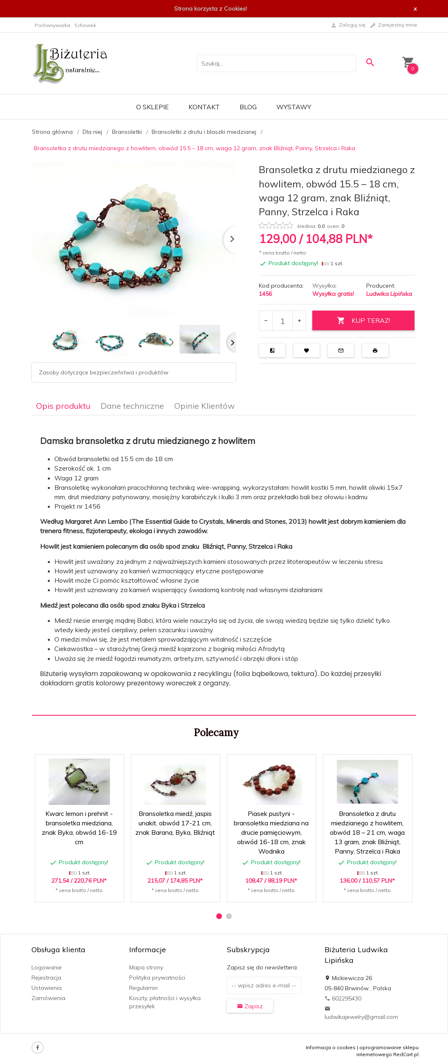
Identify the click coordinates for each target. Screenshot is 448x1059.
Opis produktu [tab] (63, 406)
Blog (248, 107)
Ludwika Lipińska (389, 293)
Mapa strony (146, 967)
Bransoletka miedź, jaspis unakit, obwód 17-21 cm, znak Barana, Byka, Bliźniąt (175, 822)
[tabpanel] (224, 565)
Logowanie (46, 967)
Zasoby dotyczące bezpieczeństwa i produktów (103, 372)
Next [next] (231, 342)
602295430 (343, 998)
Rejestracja (46, 977)
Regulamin (143, 987)
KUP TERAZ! (363, 320)
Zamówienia (48, 998)
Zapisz (250, 1006)
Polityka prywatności (157, 977)
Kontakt (204, 107)
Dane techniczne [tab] (132, 406)
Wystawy (293, 107)
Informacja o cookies (331, 1047)
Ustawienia (46, 987)
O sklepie (152, 107)
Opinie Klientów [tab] (204, 406)
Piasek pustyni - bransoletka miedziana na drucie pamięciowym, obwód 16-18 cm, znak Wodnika (271, 832)
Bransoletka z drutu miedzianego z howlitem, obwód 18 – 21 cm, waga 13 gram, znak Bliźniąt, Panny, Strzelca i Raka (367, 832)
